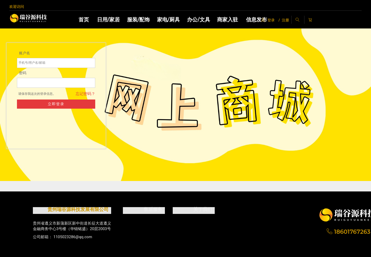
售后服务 (152, 209)
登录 (268, 20)
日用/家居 (108, 19)
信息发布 (256, 19)
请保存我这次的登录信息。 (50, 94)
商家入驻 (227, 19)
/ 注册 (283, 20)
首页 (84, 19)
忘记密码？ (98, 93)
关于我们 (202, 209)
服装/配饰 (138, 19)
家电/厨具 (168, 19)
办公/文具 (198, 19)
